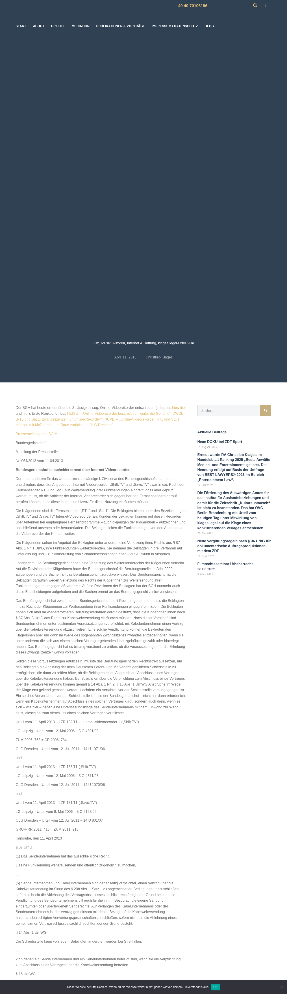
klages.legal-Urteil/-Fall (176, 343)
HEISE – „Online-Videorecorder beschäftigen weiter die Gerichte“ (118, 413)
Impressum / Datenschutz (175, 26)
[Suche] (265, 410)
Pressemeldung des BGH (36, 434)
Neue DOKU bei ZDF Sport (219, 442)
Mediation (81, 26)
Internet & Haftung (141, 343)
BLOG (209, 26)
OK (215, 987)
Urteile (58, 26)
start (21, 26)
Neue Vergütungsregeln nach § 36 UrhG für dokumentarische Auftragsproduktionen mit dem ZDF (234, 546)
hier (175, 408)
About (38, 26)
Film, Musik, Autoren (108, 343)
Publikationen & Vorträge (120, 26)
